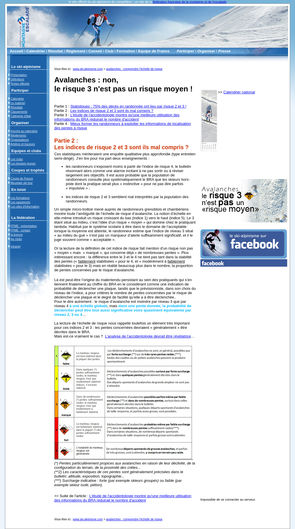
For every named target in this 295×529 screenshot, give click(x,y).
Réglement (75, 51)
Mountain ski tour (22, 183)
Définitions (17, 79)
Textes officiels (20, 83)
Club (109, 51)
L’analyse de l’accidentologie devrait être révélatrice (148, 336)
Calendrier (35, 51)
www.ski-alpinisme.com (88, 69)
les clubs (16, 239)
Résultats (17, 107)
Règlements (18, 135)
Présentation (19, 75)
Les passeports (20, 202)
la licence (17, 234)
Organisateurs (20, 139)
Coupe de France (22, 178)
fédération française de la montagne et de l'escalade (189, 1)
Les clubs (17, 159)
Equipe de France (153, 51)
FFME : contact (20, 230)
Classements (19, 111)
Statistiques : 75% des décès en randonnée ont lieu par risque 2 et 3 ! (128, 106)
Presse (224, 51)
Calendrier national (239, 92)
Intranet (16, 246)
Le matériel (18, 103)
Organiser (206, 51)
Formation (126, 51)
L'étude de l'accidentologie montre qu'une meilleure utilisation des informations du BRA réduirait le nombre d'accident (117, 117)
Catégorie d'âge (21, 116)
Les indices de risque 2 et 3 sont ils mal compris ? (111, 110)
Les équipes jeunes (23, 163)
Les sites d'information (25, 206)
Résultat (55, 51)
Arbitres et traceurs (22, 144)
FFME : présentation (24, 226)
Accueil (16, 51)
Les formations (20, 198)
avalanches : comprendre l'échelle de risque (134, 69)
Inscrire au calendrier (24, 131)
